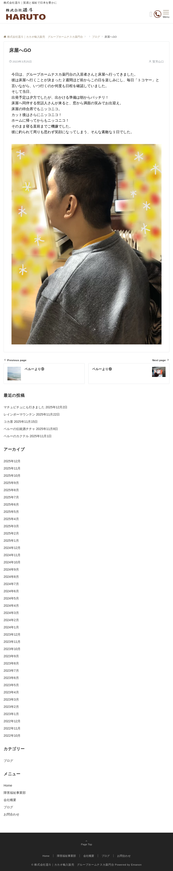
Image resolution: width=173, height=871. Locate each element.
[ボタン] (151, 15)
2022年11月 (12, 728)
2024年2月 (11, 620)
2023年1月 (11, 714)
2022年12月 (12, 721)
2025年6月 (11, 504)
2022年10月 (12, 735)
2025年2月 (11, 533)
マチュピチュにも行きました (24, 407)
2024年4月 (11, 605)
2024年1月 (11, 627)
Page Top (86, 843)
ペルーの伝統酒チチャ (19, 429)
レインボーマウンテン (19, 414)
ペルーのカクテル (16, 436)
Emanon (136, 864)
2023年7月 (11, 670)
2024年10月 (12, 562)
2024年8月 (11, 576)
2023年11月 (12, 641)
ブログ (8, 760)
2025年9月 (11, 483)
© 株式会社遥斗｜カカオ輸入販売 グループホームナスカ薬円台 (72, 864)
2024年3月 (11, 613)
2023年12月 (12, 634)
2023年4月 (11, 692)
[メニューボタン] (166, 14)
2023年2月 (11, 706)
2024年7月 (11, 584)
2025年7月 (11, 497)
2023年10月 (12, 649)
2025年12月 (12, 461)
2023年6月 (11, 678)
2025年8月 (11, 490)
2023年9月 (11, 656)
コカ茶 (8, 421)
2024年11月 (12, 555)
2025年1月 (11, 540)
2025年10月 (12, 475)
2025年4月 (11, 519)
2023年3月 (11, 699)
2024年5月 (11, 598)
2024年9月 (11, 569)
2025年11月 (12, 468)
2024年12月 (12, 548)
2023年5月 (11, 685)
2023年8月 (11, 663)
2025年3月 (11, 526)
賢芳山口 (158, 61)
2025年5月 (11, 511)
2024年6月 (11, 591)
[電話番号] (157, 15)
